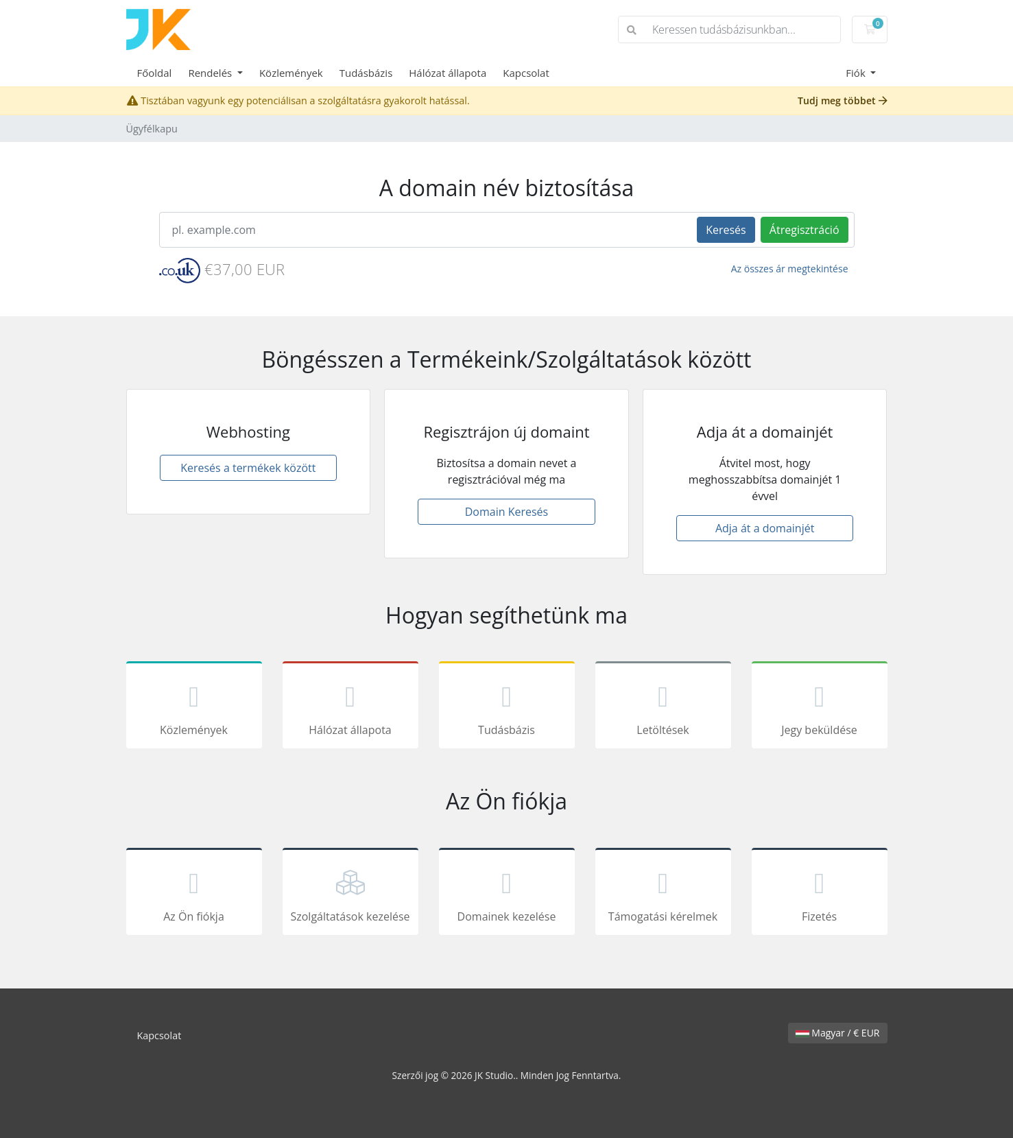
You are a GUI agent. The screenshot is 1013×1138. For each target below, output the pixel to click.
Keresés (726, 229)
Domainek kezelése (507, 894)
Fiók (857, 73)
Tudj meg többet (842, 100)
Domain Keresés (506, 511)
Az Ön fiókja (194, 894)
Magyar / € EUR (838, 1032)
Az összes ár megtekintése (789, 268)
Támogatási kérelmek (663, 894)
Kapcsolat (526, 73)
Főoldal (154, 73)
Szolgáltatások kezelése (350, 894)
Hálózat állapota (447, 73)
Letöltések (663, 707)
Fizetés (819, 894)
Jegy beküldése (819, 707)
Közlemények (291, 73)
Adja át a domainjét (764, 528)
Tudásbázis (366, 73)
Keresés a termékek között (247, 467)
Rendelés (211, 73)
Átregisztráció (804, 229)
